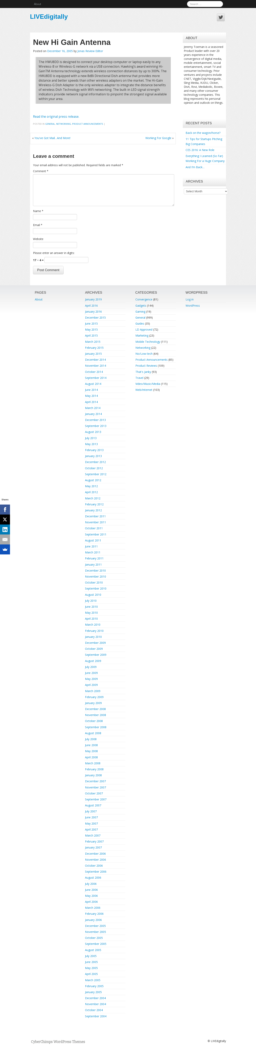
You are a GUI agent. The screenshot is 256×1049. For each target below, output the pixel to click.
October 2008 (94, 721)
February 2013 (94, 450)
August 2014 (93, 384)
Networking (63, 123)
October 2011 (94, 528)
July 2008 (91, 739)
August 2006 (93, 877)
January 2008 (93, 775)
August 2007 (93, 805)
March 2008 (92, 763)
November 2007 (95, 787)
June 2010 (91, 606)
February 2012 (94, 504)
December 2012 (95, 462)
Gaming (140, 311)
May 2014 (91, 396)
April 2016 (91, 305)
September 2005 (95, 944)
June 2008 (91, 745)
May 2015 (91, 329)
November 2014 (95, 365)
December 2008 (95, 709)
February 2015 (94, 348)
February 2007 (94, 841)
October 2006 (94, 865)
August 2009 (93, 661)
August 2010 (93, 595)
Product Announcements (87, 123)
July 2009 (91, 667)
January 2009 (93, 703)
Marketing (141, 335)
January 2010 (93, 637)
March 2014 (92, 408)
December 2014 (95, 360)
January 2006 (93, 920)
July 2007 (91, 811)
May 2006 (91, 896)
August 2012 (93, 480)
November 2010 (95, 576)
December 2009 (95, 643)
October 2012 (94, 468)
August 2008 (93, 733)
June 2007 (91, 817)
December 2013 (95, 420)
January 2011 (93, 564)
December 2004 (95, 998)
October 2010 (94, 582)
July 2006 (91, 884)
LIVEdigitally (49, 16)
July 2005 (91, 956)
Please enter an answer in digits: (54, 253)
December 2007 (95, 781)
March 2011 (92, 552)
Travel (139, 378)
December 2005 (95, 926)
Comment (40, 171)
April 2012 (91, 492)
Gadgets (140, 305)
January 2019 (93, 299)
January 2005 (93, 992)
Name (38, 211)
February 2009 (94, 697)
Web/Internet (143, 390)
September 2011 (95, 534)
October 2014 (94, 372)
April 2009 (91, 685)
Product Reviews (146, 365)
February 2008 (94, 769)
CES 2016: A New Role (200, 150)
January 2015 (93, 354)
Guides (139, 323)
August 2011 (93, 540)
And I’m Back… (195, 167)
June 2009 (91, 673)
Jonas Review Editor (90, 51)
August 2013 (93, 432)
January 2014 (93, 414)
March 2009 (92, 691)
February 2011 (94, 558)
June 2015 (91, 323)
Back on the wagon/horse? (203, 133)
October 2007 (94, 793)
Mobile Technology (147, 342)
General (50, 123)
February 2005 (94, 986)
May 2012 (91, 486)
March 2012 (92, 498)
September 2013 (95, 426)
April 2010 (91, 618)
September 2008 (95, 727)
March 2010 (92, 624)
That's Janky (143, 372)
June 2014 (91, 390)
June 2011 (91, 546)
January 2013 (93, 456)
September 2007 (95, 799)
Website (38, 239)
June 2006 (91, 890)
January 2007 (93, 847)
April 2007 (91, 829)
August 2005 (93, 950)
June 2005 (91, 962)
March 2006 (92, 908)
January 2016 (93, 311)
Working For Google (158, 138)
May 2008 (91, 751)
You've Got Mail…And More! (52, 138)
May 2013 (91, 444)
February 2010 (94, 631)
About (37, 4)
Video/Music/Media (147, 384)
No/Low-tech (144, 354)
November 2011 (95, 522)
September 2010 (95, 588)
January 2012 (93, 510)
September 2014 (95, 378)
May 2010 (91, 612)
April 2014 (91, 402)
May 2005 (91, 968)
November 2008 (95, 715)
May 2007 (91, 823)
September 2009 (95, 655)
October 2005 (94, 938)
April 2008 (91, 757)
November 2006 (95, 859)
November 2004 (95, 1004)
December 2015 (95, 317)
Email (37, 225)
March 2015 (92, 342)
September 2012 (95, 474)
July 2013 (91, 438)
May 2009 (91, 679)
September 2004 (95, 1016)
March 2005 (92, 980)
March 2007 (92, 835)
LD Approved (143, 329)
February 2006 (94, 914)
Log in (190, 299)
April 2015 (91, 335)
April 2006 (91, 902)
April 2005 (91, 974)
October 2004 (94, 1010)
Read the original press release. (56, 117)
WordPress (193, 305)
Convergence (143, 299)
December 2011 (95, 516)
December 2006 (95, 853)
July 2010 (91, 601)
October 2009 (94, 649)
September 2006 (95, 871)
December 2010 (95, 570)
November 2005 (95, 932)
